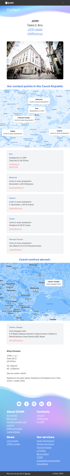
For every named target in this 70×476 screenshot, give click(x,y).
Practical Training (44, 448)
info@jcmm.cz (35, 33)
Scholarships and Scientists (48, 461)
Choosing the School (45, 444)
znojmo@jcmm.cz (15, 229)
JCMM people (35, 29)
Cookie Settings (13, 432)
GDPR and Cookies (14, 429)
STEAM (40, 457)
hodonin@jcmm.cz (15, 208)
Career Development (45, 441)
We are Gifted (43, 454)
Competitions (42, 464)
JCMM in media (13, 444)
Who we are (12, 419)
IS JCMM (40, 422)
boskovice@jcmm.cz (16, 188)
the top (27, 474)
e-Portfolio (41, 451)
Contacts (40, 416)
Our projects (12, 416)
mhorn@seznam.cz (16, 340)
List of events (12, 441)
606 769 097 (13, 167)
